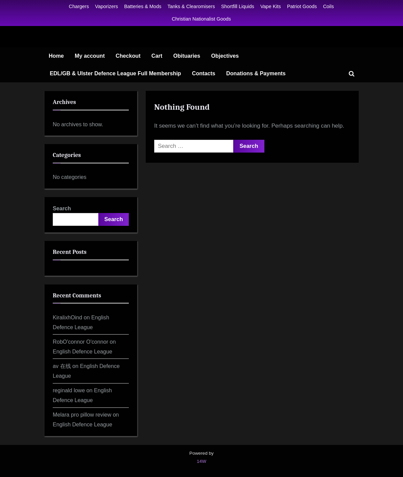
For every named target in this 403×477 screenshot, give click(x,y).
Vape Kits (270, 6)
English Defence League (82, 351)
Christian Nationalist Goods (201, 19)
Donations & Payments (256, 73)
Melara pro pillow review (82, 415)
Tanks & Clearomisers (191, 6)
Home (56, 56)
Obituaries (186, 56)
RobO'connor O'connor (80, 342)
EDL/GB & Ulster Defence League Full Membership (115, 73)
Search (62, 208)
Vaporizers (106, 6)
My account (90, 56)
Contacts (203, 73)
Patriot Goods (302, 6)
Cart (156, 56)
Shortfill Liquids (237, 6)
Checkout (128, 56)
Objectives (225, 56)
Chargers (79, 6)
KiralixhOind (67, 317)
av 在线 (62, 366)
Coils (328, 6)
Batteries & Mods (142, 6)
